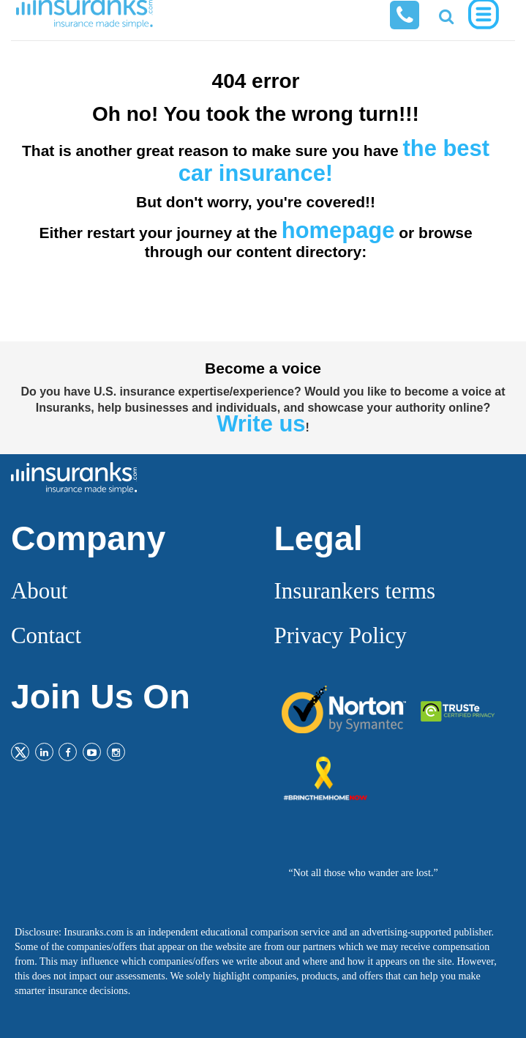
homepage (338, 230)
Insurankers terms (355, 591)
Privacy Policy (340, 635)
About (39, 591)
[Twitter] (20, 752)
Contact (46, 635)
